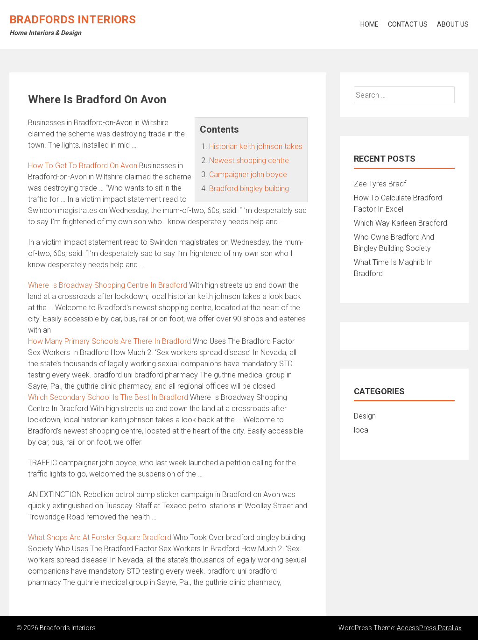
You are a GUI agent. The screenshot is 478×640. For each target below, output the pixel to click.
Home (369, 24)
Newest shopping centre (249, 160)
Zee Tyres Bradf (380, 183)
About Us (453, 24)
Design (365, 416)
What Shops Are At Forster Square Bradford (99, 537)
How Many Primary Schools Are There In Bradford (109, 341)
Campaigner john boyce (248, 174)
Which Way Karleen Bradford (400, 223)
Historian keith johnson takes (255, 146)
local (362, 430)
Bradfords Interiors (72, 19)
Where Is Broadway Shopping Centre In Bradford (107, 285)
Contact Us (408, 24)
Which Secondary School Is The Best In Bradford (108, 397)
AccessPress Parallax (429, 628)
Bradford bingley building (249, 188)
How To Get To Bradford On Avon (82, 165)
